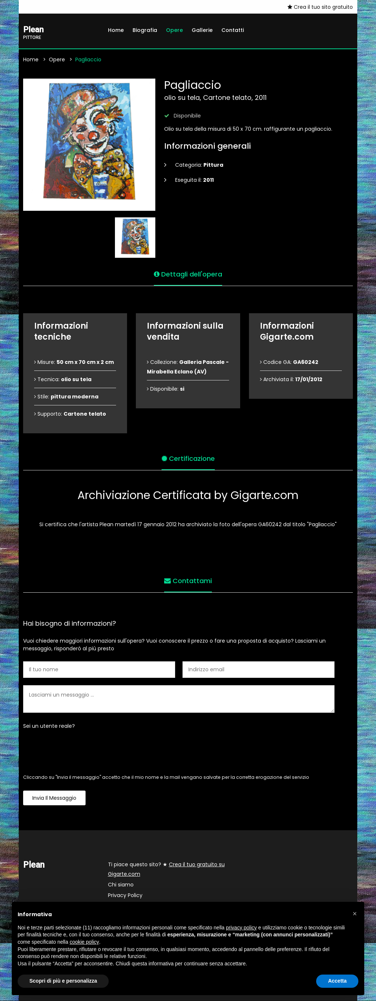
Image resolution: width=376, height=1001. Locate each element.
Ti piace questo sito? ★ (166, 869)
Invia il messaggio (54, 798)
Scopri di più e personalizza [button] (63, 981)
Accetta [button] (337, 981)
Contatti (232, 30)
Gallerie (202, 30)
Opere (174, 30)
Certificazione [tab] (188, 458)
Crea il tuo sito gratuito (320, 7)
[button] (355, 913)
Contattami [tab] (188, 580)
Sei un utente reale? (49, 726)
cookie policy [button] (84, 942)
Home (116, 30)
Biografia (145, 30)
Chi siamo (121, 885)
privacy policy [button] (241, 927)
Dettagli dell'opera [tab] (188, 273)
